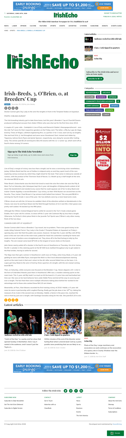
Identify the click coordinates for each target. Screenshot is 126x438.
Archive (106, 92)
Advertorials (92, 92)
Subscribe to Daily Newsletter (14, 401)
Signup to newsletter (113, 13)
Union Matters (93, 114)
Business (101, 97)
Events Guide (116, 26)
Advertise (73, 26)
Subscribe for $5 (95, 79)
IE (118, 101)
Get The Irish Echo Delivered (13, 404)
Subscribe (94, 26)
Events (62, 26)
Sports (53, 26)
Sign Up (73, 155)
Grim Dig (98, 58)
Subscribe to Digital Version (13, 408)
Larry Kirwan (92, 106)
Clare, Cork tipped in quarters (107, 48)
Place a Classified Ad (13, 17)
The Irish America (82, 416)
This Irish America (94, 110)
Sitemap (111, 404)
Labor (14, 26)
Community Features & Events (100, 101)
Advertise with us (50, 404)
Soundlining (117, 424)
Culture (33, 26)
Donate (105, 26)
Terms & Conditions (114, 408)
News (6, 26)
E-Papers (83, 26)
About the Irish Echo (115, 401)
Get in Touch (48, 401)
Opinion (23, 26)
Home (6, 30)
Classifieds (47, 408)
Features (43, 26)
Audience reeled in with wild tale (108, 39)
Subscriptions (112, 412)
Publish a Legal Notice (112, 16)
